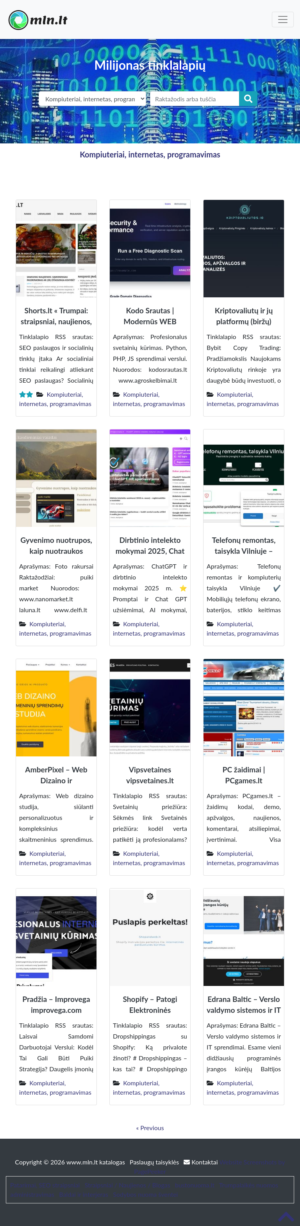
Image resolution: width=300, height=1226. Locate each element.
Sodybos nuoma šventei (145, 1194)
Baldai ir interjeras (83, 1194)
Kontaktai (201, 1162)
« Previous (150, 1127)
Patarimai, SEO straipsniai (45, 1185)
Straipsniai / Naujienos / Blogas (127, 1185)
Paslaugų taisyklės (155, 1162)
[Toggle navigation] (283, 19)
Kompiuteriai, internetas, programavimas (150, 154)
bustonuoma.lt (194, 1185)
